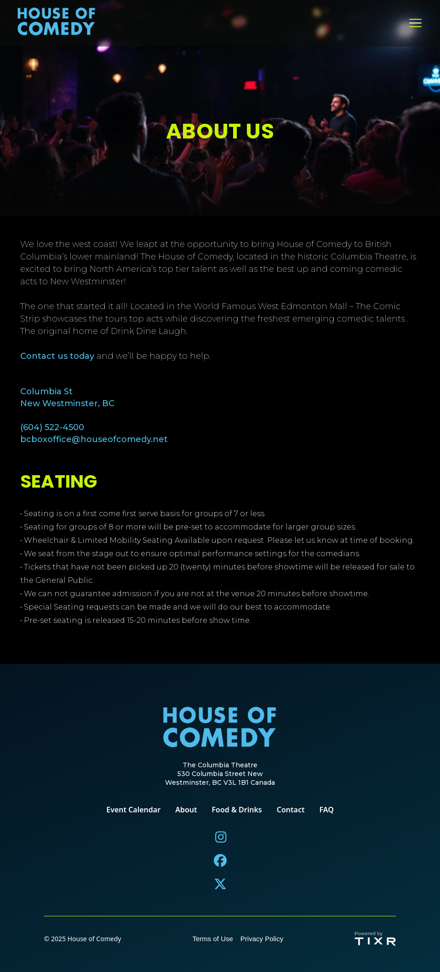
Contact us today (57, 356)
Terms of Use (212, 939)
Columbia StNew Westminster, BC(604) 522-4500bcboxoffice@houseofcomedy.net (94, 415)
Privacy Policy (261, 939)
